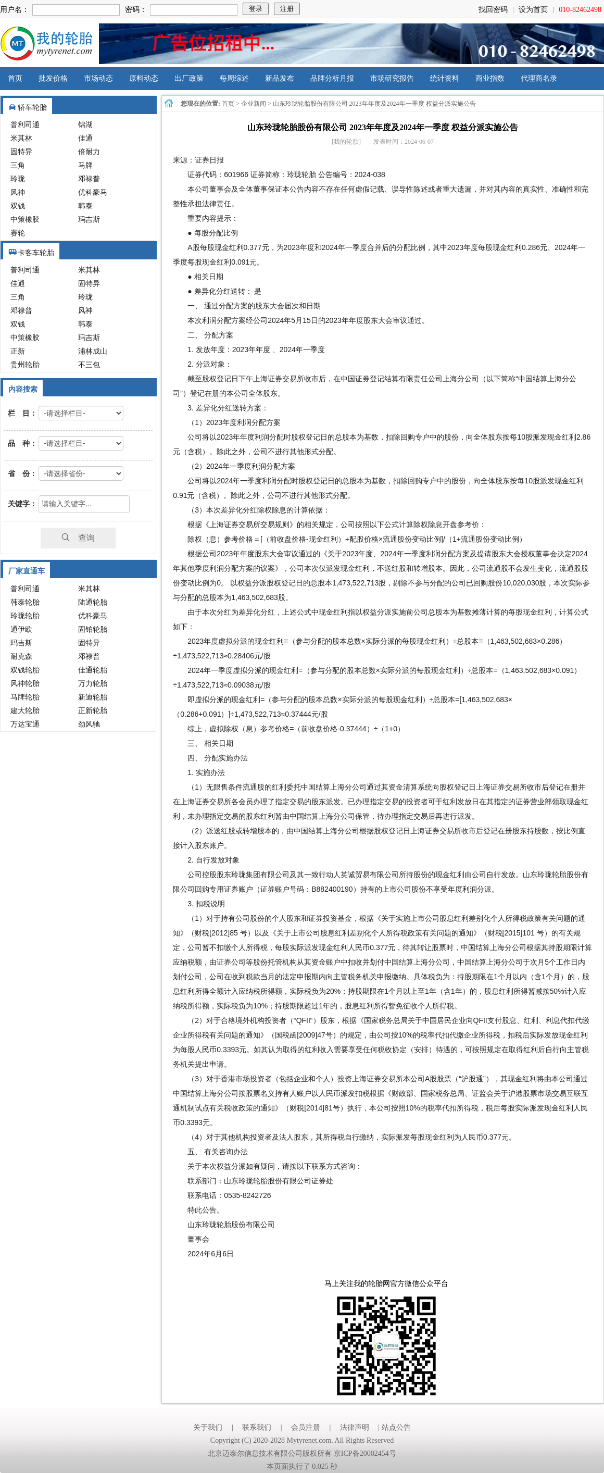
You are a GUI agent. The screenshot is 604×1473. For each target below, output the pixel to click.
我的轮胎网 (46, 43)
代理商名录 (539, 78)
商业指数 (490, 78)
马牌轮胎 (25, 697)
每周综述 (234, 78)
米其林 (21, 138)
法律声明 (354, 1427)
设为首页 (533, 10)
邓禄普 (89, 179)
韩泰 (85, 206)
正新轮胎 (92, 711)
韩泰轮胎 (25, 602)
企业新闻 (253, 103)
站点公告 (396, 1427)
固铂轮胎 (92, 629)
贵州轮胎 (25, 365)
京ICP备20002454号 (365, 1453)
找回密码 (493, 10)
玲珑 (17, 179)
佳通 (85, 138)
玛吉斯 (89, 219)
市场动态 (98, 78)
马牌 (85, 165)
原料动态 (143, 78)
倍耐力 (89, 152)
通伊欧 (21, 629)
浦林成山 (92, 351)
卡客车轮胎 (36, 253)
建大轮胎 (25, 711)
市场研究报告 (392, 78)
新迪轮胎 (92, 697)
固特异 (21, 152)
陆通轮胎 (92, 602)
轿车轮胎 (32, 107)
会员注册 (305, 1427)
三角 (17, 165)
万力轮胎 (92, 684)
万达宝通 (25, 724)
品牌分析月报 (332, 78)
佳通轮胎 (92, 670)
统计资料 (444, 78)
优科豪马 (92, 192)
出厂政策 (189, 78)
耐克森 (21, 656)
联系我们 (256, 1427)
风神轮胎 (25, 684)
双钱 (17, 206)
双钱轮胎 (25, 670)
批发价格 (53, 78)
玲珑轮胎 (25, 616)
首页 (15, 78)
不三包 (89, 365)
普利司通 (25, 125)
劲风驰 (89, 724)
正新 (17, 351)
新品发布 (279, 78)
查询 (78, 537)
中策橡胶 (25, 219)
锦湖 (85, 125)
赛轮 (17, 233)
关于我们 (207, 1427)
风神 (17, 192)
